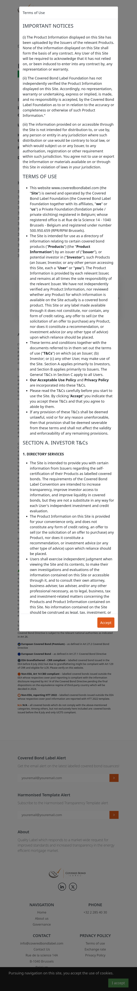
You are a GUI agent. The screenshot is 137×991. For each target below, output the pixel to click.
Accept (105, 622)
